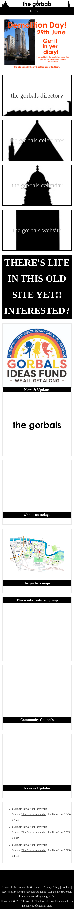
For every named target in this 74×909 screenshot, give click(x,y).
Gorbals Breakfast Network (29, 808)
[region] (37, 3)
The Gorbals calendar (33, 814)
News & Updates (37, 390)
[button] (37, 3)
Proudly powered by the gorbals (36, 896)
